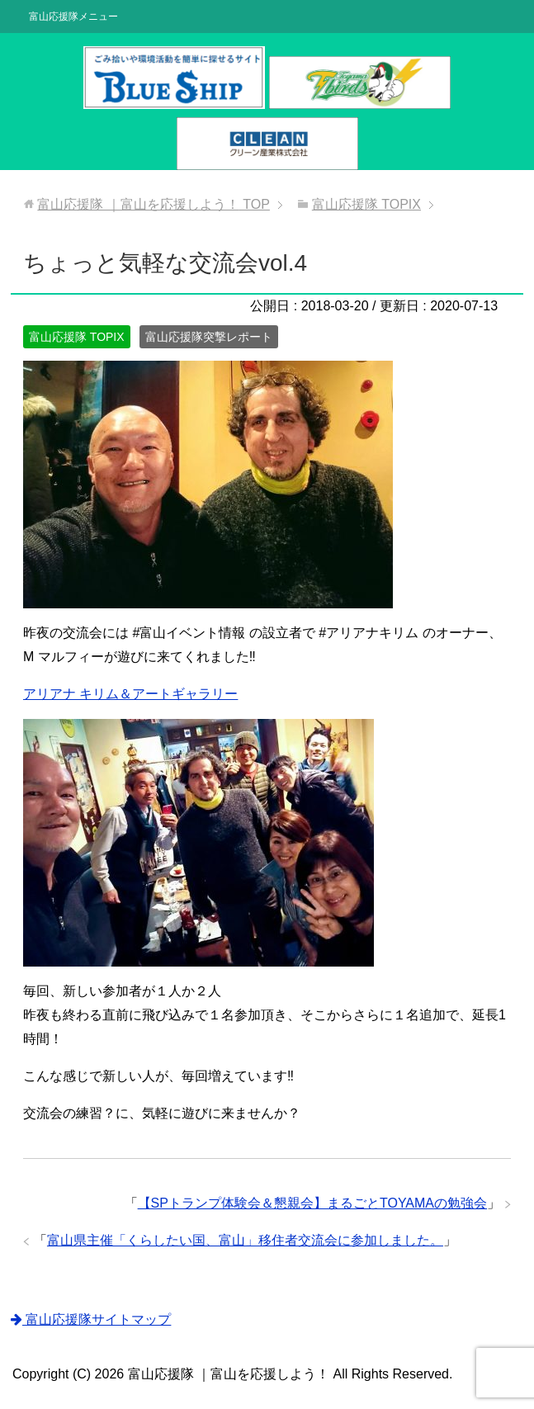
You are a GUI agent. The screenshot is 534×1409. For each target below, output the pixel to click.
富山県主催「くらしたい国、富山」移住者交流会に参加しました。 (245, 1240)
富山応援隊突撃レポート (208, 336)
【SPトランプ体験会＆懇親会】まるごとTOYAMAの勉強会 (312, 1203)
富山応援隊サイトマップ (91, 1319)
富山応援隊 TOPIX (77, 336)
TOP (153, 204)
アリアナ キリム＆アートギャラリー (130, 694)
